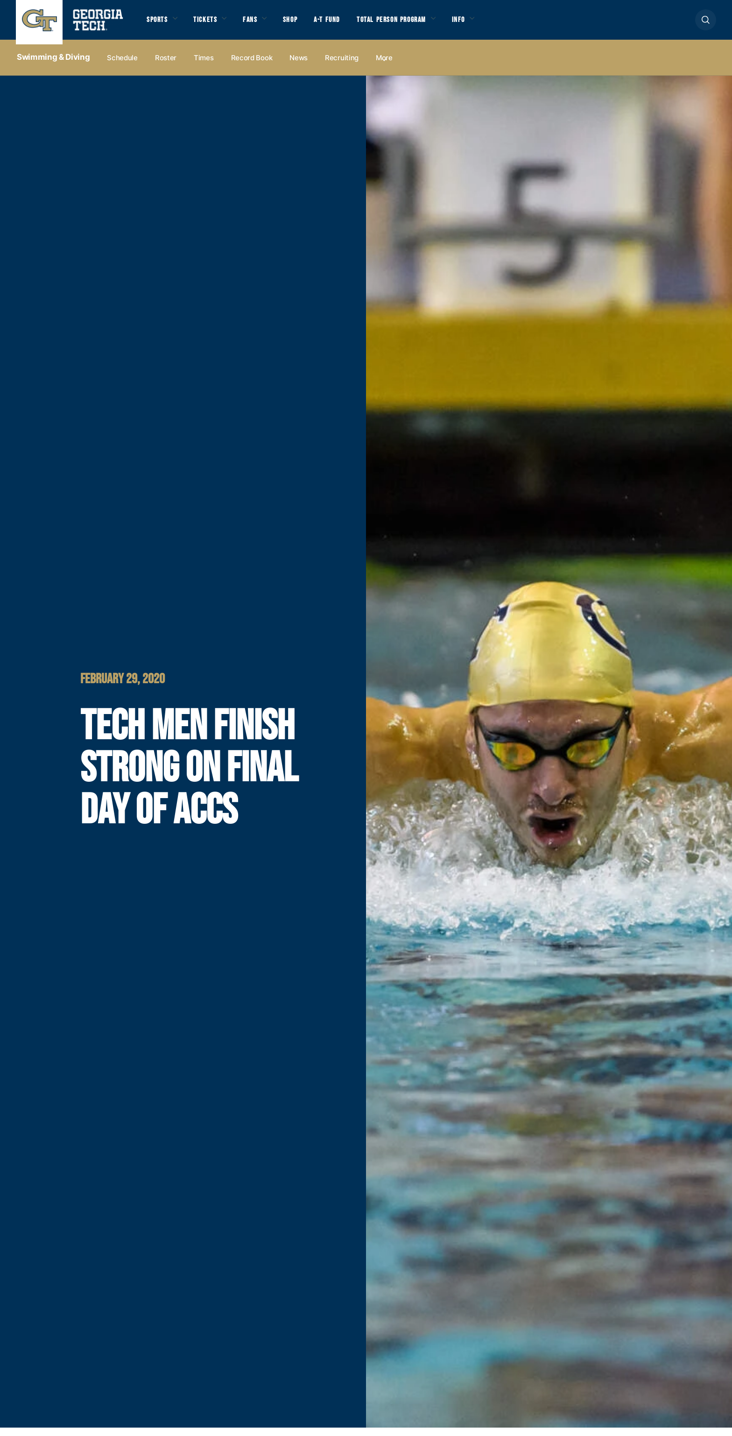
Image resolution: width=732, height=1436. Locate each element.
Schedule (122, 66)
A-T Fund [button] (349, 24)
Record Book (252, 66)
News (298, 66)
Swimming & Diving (53, 66)
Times (204, 66)
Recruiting (342, 66)
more (384, 66)
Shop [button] (308, 24)
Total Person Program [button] (422, 24)
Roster (165, 66)
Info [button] (500, 24)
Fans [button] (263, 24)
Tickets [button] (213, 24)
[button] (705, 24)
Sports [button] (159, 24)
